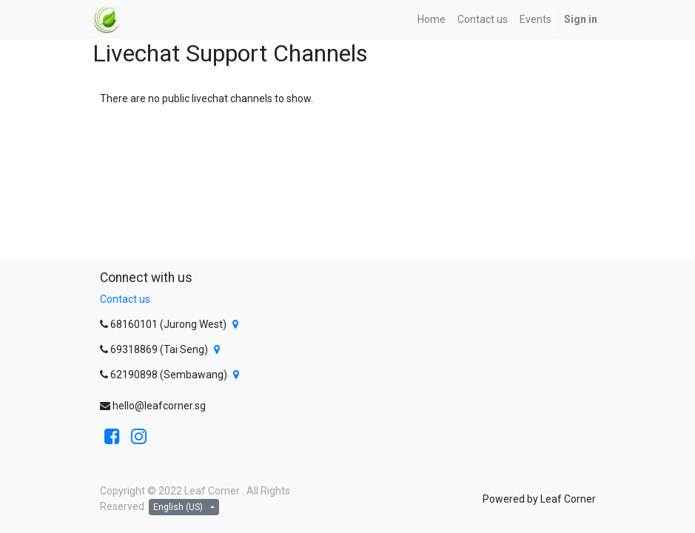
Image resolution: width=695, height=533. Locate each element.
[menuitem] (431, 19)
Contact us (125, 299)
